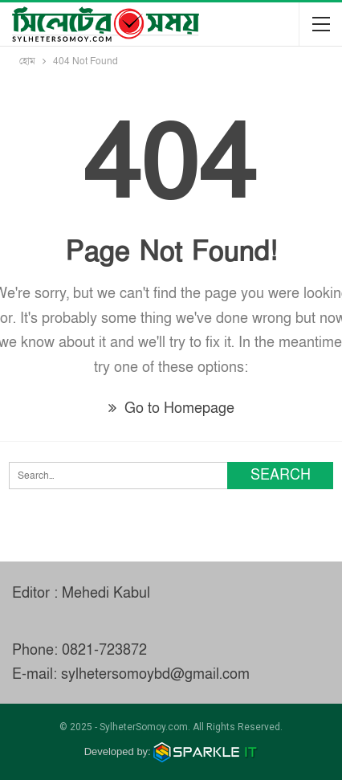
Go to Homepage (171, 408)
